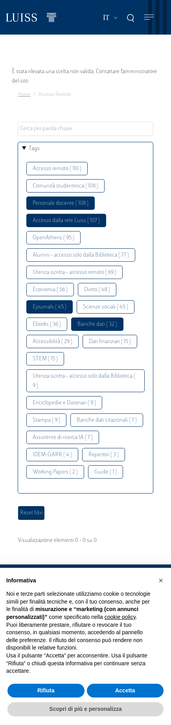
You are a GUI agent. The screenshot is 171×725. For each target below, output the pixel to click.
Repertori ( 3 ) (103, 455)
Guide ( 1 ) (105, 472)
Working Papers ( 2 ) (55, 472)
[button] (160, 580)
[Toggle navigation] (149, 17)
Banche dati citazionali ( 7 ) (107, 420)
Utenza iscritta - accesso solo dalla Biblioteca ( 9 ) (84, 381)
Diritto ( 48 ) (97, 290)
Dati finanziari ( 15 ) (110, 342)
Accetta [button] (125, 690)
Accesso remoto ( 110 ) (57, 169)
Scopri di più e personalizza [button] (85, 709)
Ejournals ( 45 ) (49, 307)
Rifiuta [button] (46, 690)
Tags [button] (34, 149)
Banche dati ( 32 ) (97, 324)
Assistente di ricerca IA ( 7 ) (63, 438)
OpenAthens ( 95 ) (53, 238)
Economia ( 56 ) (50, 290)
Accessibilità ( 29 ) (52, 342)
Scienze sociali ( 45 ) (105, 307)
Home (24, 94)
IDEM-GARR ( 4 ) (52, 455)
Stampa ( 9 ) (46, 420)
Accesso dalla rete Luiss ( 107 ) (66, 221)
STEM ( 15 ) (45, 359)
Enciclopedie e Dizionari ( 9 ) (64, 403)
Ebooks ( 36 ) (47, 324)
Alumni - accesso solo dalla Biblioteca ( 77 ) (81, 255)
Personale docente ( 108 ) (60, 203)
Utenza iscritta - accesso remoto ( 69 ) (74, 272)
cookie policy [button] (120, 617)
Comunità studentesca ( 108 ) (65, 186)
